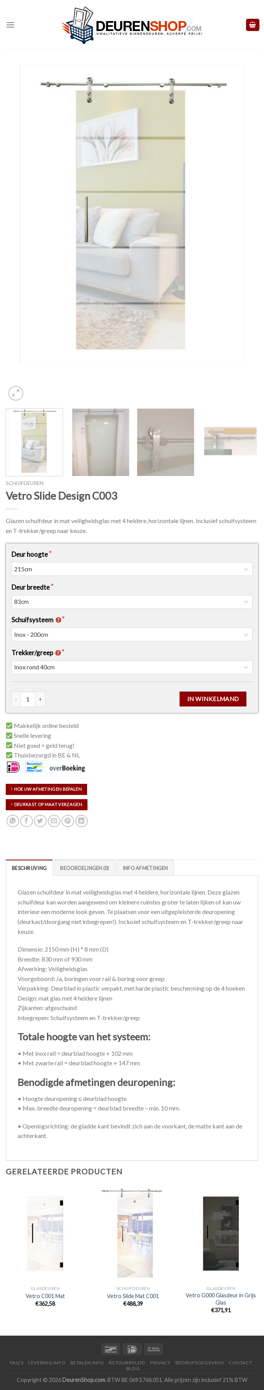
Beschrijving (29, 868)
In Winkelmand (213, 698)
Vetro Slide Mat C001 (133, 1296)
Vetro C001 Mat (45, 1296)
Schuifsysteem (36, 620)
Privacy (160, 1362)
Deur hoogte (30, 554)
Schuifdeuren (25, 483)
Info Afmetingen (145, 868)
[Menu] (10, 24)
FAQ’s (17, 1362)
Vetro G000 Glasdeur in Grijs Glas (221, 1299)
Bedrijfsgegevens (199, 1362)
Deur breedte (31, 587)
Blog (133, 1368)
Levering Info (46, 1362)
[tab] (29, 868)
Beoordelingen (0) (84, 868)
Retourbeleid (127, 1362)
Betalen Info (87, 1362)
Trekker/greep (36, 653)
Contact (240, 1362)
